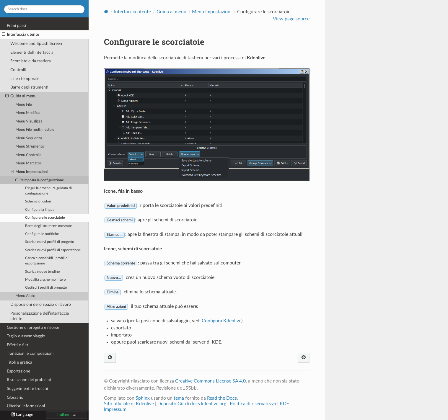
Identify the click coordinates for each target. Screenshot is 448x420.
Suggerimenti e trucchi (27, 388)
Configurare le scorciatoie (45, 217)
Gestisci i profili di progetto (46, 287)
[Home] (106, 11)
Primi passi (16, 25)
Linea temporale (24, 78)
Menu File (23, 105)
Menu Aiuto (25, 296)
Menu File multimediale (34, 130)
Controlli (18, 70)
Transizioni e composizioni (30, 353)
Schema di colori (38, 201)
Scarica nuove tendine (42, 271)
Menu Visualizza (28, 121)
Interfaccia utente (20, 34)
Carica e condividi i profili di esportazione (47, 260)
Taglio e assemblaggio (26, 336)
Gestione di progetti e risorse (33, 327)
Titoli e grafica (19, 362)
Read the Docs (222, 398)
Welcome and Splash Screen (36, 43)
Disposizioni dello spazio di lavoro (40, 304)
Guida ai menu (21, 96)
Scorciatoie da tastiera (30, 61)
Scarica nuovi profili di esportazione (53, 250)
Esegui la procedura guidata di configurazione (48, 191)
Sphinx (143, 398)
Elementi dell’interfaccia (31, 52)
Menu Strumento (29, 146)
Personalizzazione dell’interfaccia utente (39, 316)
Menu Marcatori (28, 163)
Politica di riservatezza (253, 403)
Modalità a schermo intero (45, 279)
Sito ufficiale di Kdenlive (129, 403)
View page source (291, 19)
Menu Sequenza (28, 138)
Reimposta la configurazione (39, 180)
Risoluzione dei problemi (29, 379)
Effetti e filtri (18, 345)
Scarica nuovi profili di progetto (49, 241)
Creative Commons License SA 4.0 (210, 381)
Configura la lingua (39, 209)
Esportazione (18, 371)
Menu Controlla (28, 155)
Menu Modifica (27, 113)
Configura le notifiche (42, 234)
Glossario (15, 397)
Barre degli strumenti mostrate (48, 226)
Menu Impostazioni (29, 172)
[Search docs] (44, 9)
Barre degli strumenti (29, 87)
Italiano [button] (64, 415)
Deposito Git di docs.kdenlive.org (192, 403)
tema (179, 398)
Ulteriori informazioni (26, 406)
